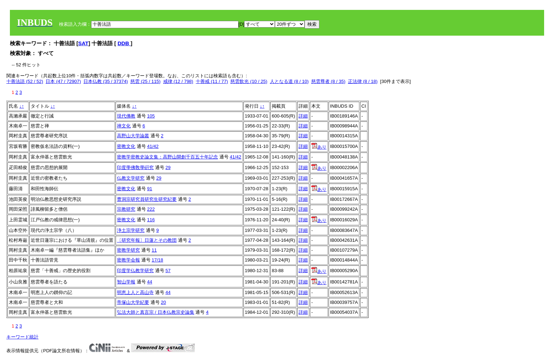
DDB (124, 43)
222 (151, 209)
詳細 (303, 116)
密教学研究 (128, 250)
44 (149, 281)
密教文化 (126, 146)
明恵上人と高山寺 (135, 292)
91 (149, 188)
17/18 (157, 260)
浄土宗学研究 (131, 230)
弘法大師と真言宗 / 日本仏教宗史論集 (155, 312)
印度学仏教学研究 (135, 270)
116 (151, 219)
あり (318, 147)
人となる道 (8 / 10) (289, 81)
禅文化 (124, 125)
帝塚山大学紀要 (133, 302)
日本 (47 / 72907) (63, 81)
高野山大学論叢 (133, 135)
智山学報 (126, 281)
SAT (83, 43)
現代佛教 (126, 116)
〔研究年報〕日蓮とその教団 (147, 240)
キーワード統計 (22, 337)
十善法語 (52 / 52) (24, 81)
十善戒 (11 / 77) (212, 81)
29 (167, 167)
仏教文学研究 (131, 178)
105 (151, 116)
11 (154, 250)
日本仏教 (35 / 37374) (105, 81)
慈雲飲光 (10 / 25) (248, 81)
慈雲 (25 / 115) (145, 81)
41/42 (153, 146)
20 (163, 302)
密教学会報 (128, 260)
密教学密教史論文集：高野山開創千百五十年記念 (167, 157)
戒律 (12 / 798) (178, 81)
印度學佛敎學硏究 (135, 167)
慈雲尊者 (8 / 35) (328, 81)
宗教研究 (126, 209)
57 (167, 270)
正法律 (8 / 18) (363, 81)
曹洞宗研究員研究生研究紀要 (147, 199)
